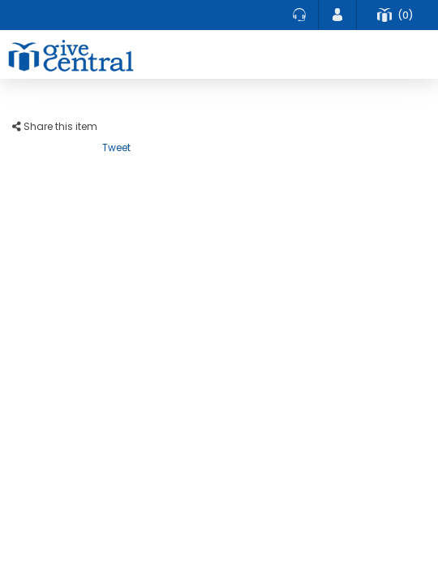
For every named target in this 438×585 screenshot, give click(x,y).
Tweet (116, 147)
